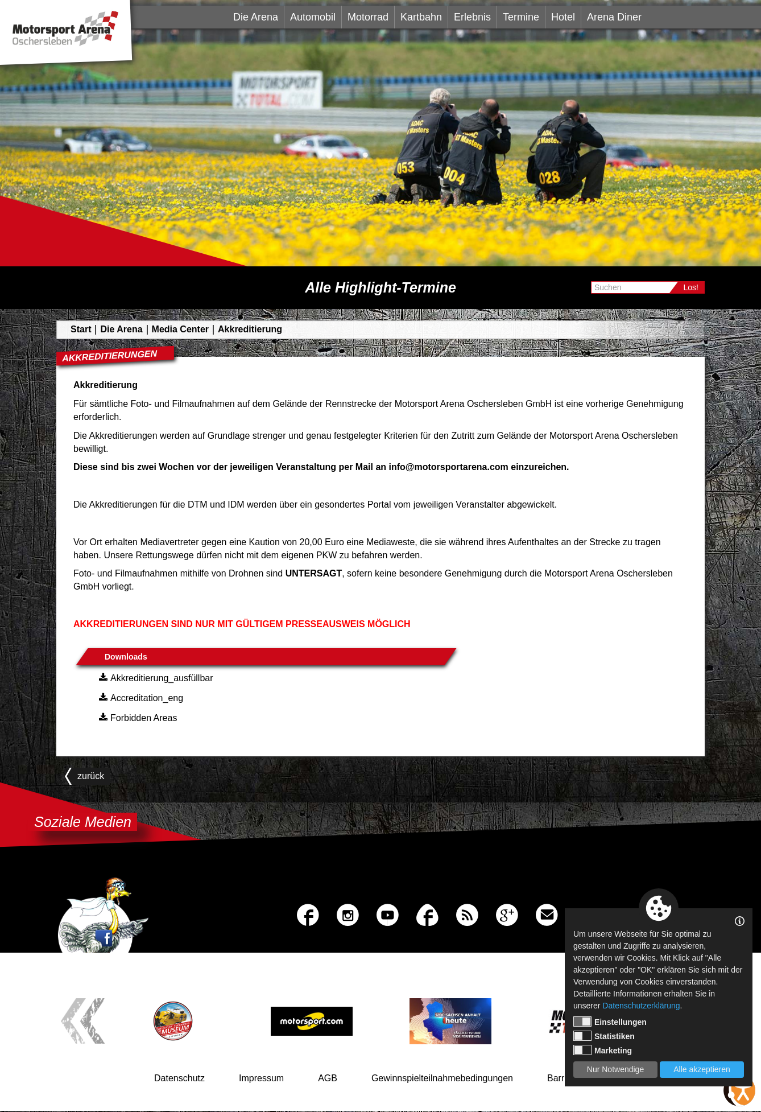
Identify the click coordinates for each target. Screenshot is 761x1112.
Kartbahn (421, 17)
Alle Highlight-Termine (380, 287)
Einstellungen (610, 1021)
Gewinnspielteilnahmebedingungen (442, 1079)
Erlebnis (472, 17)
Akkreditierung (250, 329)
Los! (691, 287)
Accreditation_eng (139, 697)
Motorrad (368, 17)
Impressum (261, 1079)
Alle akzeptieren (701, 1069)
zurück (88, 776)
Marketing (602, 1050)
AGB (327, 1079)
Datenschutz (179, 1079)
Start (81, 329)
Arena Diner (614, 17)
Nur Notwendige (615, 1069)
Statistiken (604, 1036)
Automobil (313, 17)
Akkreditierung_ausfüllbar (154, 677)
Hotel (563, 17)
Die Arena (255, 17)
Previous (83, 1022)
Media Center (180, 329)
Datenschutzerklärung (641, 1005)
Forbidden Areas (136, 717)
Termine (521, 17)
